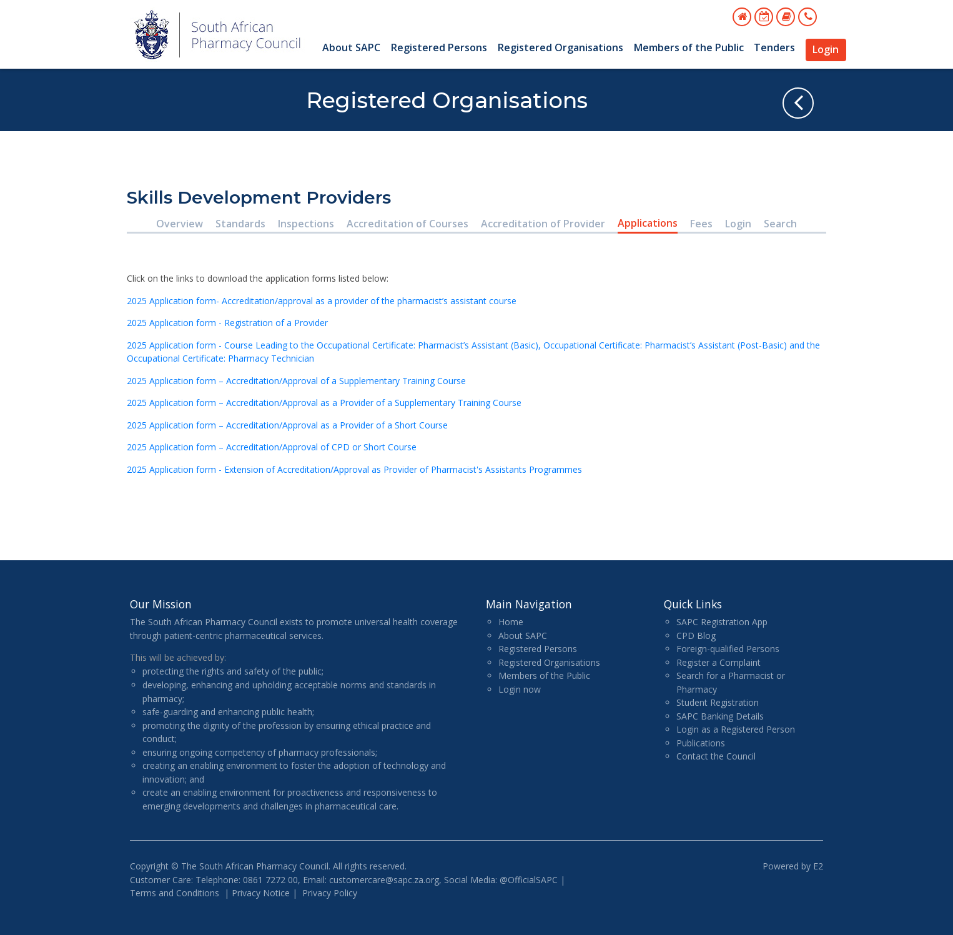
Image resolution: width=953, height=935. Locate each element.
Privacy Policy (329, 893)
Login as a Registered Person (735, 729)
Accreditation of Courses (407, 223)
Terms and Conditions (174, 893)
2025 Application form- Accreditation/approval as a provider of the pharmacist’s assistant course (321, 301)
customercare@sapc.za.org (384, 880)
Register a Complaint (718, 662)
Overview (179, 223)
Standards (240, 223)
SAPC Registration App (722, 622)
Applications (648, 223)
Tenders (774, 47)
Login (825, 49)
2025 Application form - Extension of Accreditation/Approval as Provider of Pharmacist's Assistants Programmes (354, 469)
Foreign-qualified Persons (727, 649)
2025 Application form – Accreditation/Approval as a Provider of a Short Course (287, 425)
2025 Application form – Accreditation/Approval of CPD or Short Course (272, 447)
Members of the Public (689, 47)
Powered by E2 (793, 866)
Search (780, 223)
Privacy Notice (261, 893)
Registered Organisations (560, 47)
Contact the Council (716, 756)
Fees (701, 223)
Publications (700, 743)
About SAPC (351, 47)
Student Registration (717, 702)
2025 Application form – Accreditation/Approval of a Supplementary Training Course (296, 381)
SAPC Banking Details (720, 716)
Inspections (306, 223)
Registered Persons (439, 47)
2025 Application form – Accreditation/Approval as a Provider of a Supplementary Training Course (324, 402)
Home (510, 622)
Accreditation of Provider (543, 223)
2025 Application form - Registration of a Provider (228, 323)
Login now (519, 689)
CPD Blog (696, 635)
